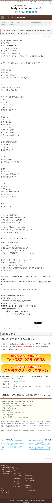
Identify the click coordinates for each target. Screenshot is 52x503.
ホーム (19, 468)
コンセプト (20, 481)
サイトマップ (5, 483)
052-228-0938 (17, 379)
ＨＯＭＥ (3, 22)
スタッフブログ (37, 473)
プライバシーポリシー (38, 483)
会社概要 (35, 480)
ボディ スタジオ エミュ (12, 328)
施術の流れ (20, 475)
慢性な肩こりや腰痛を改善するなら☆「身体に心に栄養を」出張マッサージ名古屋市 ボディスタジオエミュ (39, 445)
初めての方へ (20, 470)
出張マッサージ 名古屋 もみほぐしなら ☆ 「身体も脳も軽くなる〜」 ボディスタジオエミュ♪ (12, 448)
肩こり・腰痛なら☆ (11, 22)
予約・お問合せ (21, 17)
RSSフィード (5, 480)
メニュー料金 (20, 473)
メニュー (10, 17)
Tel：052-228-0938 (26, 12)
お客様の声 (20, 478)
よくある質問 (36, 470)
